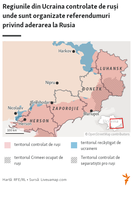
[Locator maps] (66, 94)
